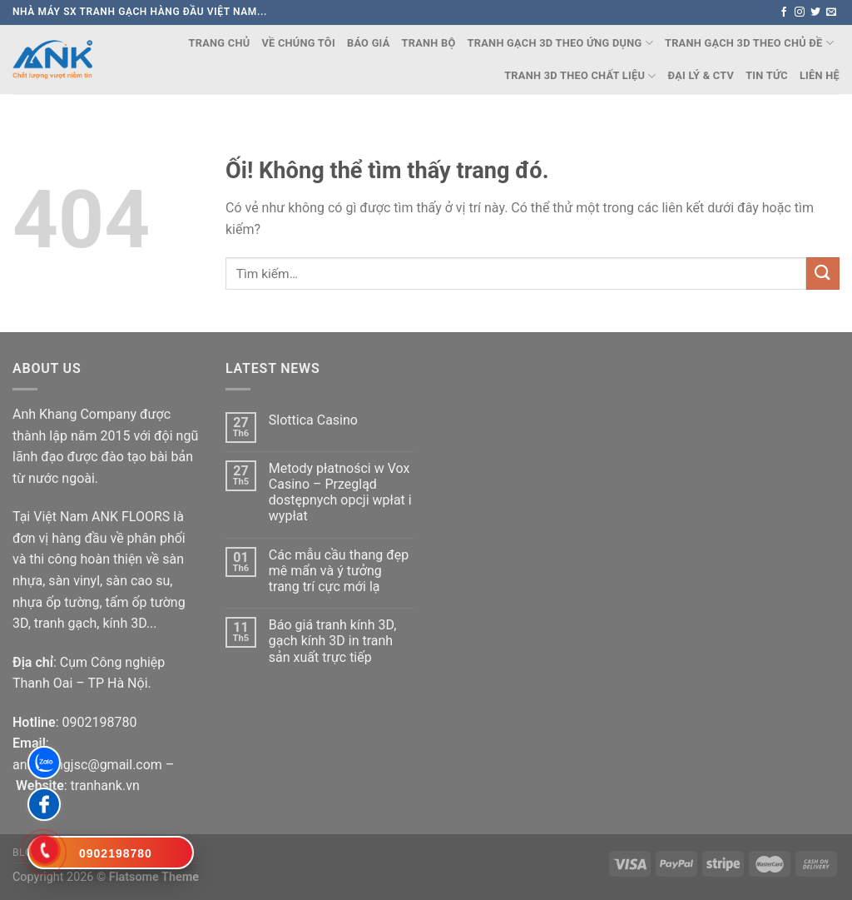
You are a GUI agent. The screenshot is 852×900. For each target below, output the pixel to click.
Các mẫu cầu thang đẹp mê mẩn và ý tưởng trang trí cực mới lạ (339, 570)
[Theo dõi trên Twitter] (815, 12)
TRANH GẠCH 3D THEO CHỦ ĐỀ (749, 43)
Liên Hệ (820, 75)
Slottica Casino (313, 420)
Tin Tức (767, 75)
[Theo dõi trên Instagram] (800, 12)
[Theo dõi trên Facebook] (784, 12)
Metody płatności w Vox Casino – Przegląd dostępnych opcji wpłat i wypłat (340, 492)
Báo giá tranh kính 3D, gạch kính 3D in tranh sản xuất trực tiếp (333, 640)
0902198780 (99, 722)
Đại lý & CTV (701, 75)
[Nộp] (823, 273)
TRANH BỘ (429, 43)
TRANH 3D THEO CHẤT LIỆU (580, 76)
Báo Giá (368, 43)
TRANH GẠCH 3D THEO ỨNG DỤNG (560, 43)
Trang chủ (219, 43)
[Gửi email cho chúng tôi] (831, 12)
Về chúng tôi (298, 43)
